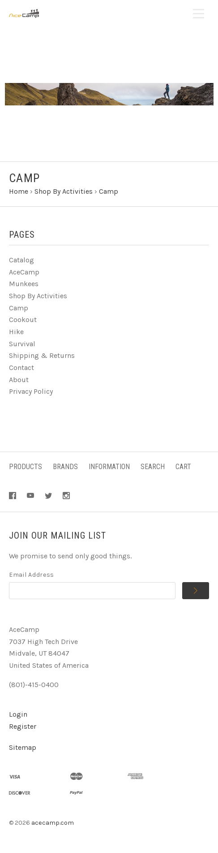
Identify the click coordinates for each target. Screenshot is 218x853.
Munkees (23, 283)
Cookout (23, 319)
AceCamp (24, 272)
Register (22, 726)
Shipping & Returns (42, 355)
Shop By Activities (38, 296)
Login (18, 714)
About (19, 379)
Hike (16, 331)
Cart (183, 466)
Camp (18, 308)
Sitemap (22, 747)
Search (153, 466)
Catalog (21, 260)
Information (109, 466)
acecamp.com (52, 823)
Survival (22, 343)
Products (25, 466)
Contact (21, 367)
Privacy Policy (31, 391)
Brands (65, 466)
